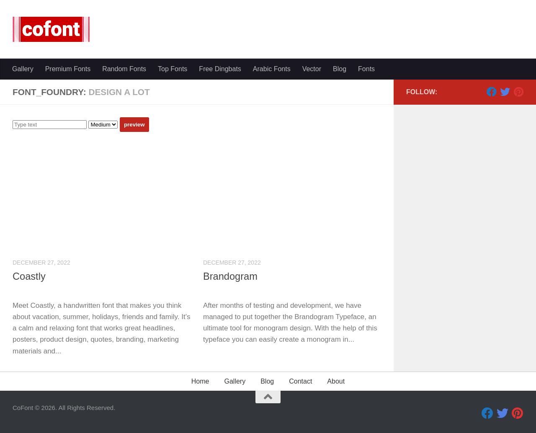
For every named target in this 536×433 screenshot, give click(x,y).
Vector (311, 68)
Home (200, 381)
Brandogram (230, 276)
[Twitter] (505, 92)
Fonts (366, 68)
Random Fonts (124, 68)
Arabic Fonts (272, 68)
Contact (300, 381)
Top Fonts (172, 68)
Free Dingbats (220, 68)
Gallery (23, 68)
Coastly (29, 276)
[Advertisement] (203, 194)
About (336, 381)
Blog (339, 68)
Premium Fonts (67, 68)
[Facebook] (492, 92)
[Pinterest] (518, 92)
